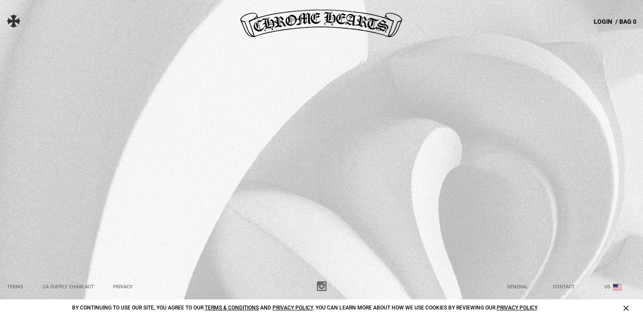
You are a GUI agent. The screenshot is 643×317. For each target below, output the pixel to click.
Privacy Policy (292, 308)
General (517, 287)
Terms (15, 287)
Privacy (123, 287)
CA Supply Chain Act (68, 287)
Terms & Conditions (232, 308)
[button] (20, 21)
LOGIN (603, 21)
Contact (564, 287)
